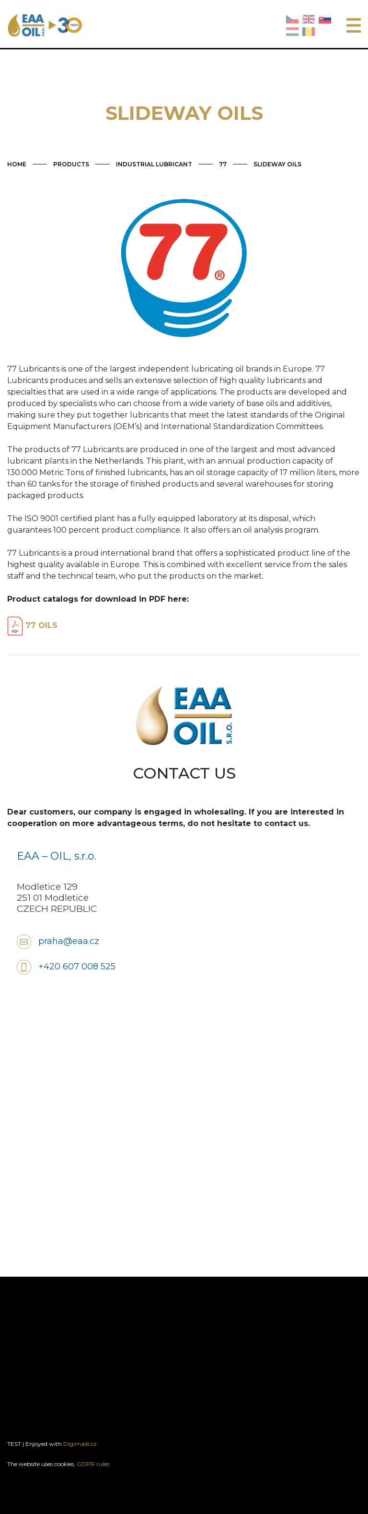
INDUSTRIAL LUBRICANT (154, 164)
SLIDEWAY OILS (277, 164)
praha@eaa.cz (68, 941)
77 (223, 164)
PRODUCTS (71, 164)
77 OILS (32, 625)
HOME (16, 164)
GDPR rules (93, 1463)
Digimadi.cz (80, 1443)
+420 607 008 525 (76, 966)
